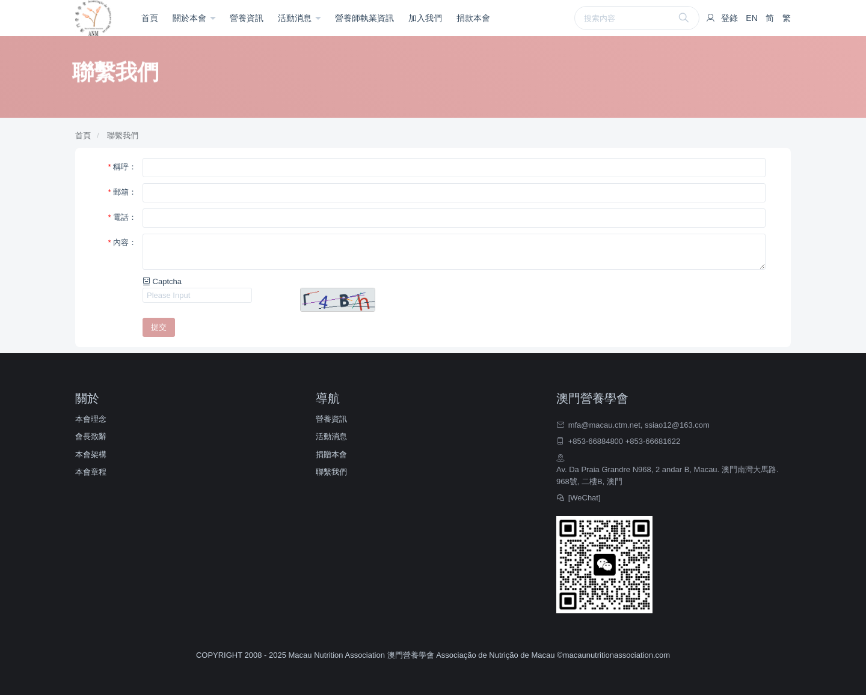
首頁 (149, 18)
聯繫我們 (122, 135)
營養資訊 (246, 18)
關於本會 (191, 18)
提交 (159, 327)
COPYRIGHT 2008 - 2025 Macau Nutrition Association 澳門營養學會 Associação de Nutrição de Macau (376, 655)
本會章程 (90, 471)
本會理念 (90, 418)
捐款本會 (473, 18)
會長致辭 (90, 436)
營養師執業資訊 (364, 18)
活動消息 (296, 18)
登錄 (729, 18)
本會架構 (90, 454)
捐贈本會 (331, 454)
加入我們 (425, 18)
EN (751, 18)
